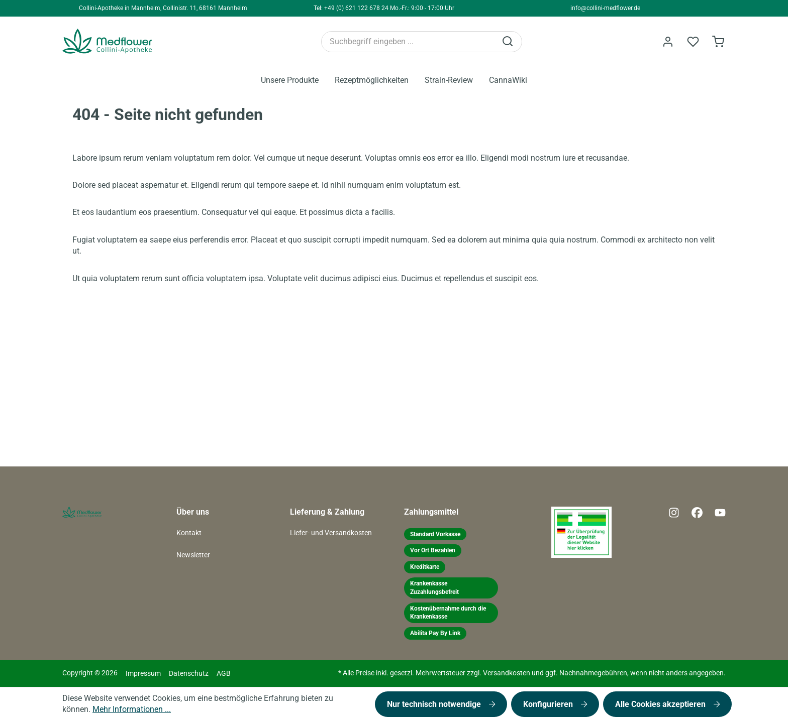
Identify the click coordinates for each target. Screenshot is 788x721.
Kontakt (189, 533)
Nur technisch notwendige (435, 704)
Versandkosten (506, 673)
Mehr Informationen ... (131, 709)
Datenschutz (189, 673)
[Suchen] (509, 42)
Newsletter (193, 555)
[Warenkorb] (718, 41)
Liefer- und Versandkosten (331, 533)
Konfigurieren (549, 704)
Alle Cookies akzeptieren (661, 704)
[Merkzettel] (693, 41)
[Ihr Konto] (667, 41)
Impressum (143, 673)
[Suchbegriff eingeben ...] (409, 42)
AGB (224, 673)
